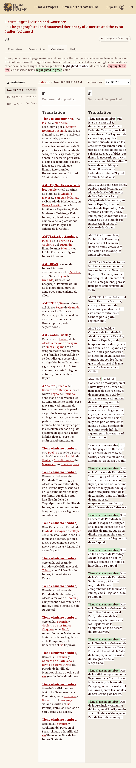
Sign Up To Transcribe (80, 7)
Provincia (65, 241)
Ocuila (46, 460)
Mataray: (67, 248)
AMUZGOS (50, 335)
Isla (44, 123)
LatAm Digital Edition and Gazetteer (35, 21)
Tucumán (66, 244)
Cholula (72, 598)
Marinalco (48, 464)
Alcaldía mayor (52, 343)
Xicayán (72, 343)
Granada (47, 280)
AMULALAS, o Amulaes (59, 237)
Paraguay (66, 700)
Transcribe (36, 49)
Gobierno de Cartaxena (57, 661)
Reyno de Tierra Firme (56, 665)
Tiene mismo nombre (57, 119)
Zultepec (75, 531)
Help (73, 49)
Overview (15, 49)
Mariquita (65, 390)
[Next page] (127, 39)
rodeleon (44, 82)
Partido (63, 339)
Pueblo (52, 190)
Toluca (46, 570)
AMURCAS (50, 264)
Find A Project (46, 7)
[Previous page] (102, 39)
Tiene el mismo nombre (59, 449)
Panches (74, 272)
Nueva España (51, 205)
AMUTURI (50, 303)
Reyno (62, 276)
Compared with (94, 82)
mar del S (61, 123)
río (61, 645)
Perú (65, 629)
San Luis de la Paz (66, 197)
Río (61, 303)
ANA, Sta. (49, 386)
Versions (57, 49)
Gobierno (48, 244)
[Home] (15, 7)
